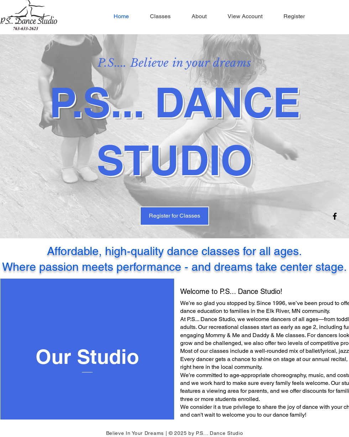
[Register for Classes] (174, 216)
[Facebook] (334, 216)
